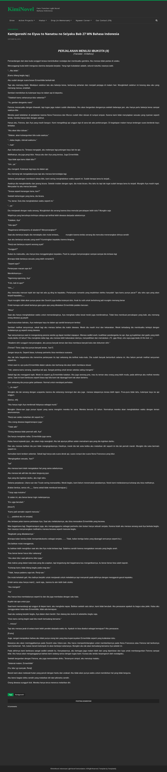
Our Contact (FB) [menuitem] (104, 20)
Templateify (112, 769)
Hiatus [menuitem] (42, 20)
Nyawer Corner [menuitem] (83, 20)
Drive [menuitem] (12, 20)
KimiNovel (21, 9)
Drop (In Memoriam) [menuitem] (60, 20)
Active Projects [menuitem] (26, 20)
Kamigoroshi (13, 29)
